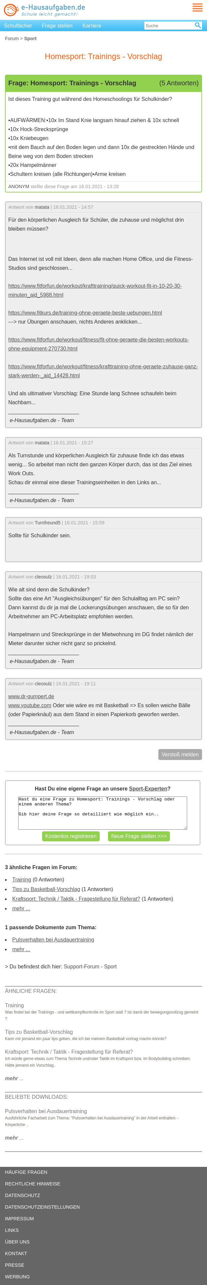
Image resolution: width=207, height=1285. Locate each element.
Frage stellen (57, 26)
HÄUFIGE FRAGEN (26, 1172)
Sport (110, 966)
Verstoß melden (180, 754)
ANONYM (18, 186)
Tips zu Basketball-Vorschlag (46, 889)
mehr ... (21, 908)
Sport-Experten (148, 789)
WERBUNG (17, 1276)
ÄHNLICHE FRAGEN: (31, 991)
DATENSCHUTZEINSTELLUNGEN (42, 1207)
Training (21, 879)
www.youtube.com (29, 705)
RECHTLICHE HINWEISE (32, 1183)
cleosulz (43, 576)
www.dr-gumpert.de (31, 696)
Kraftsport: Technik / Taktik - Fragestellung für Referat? (76, 899)
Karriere (91, 26)
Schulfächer (18, 26)
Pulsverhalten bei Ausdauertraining (53, 940)
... (14, 1078)
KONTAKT (16, 1253)
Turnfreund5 (48, 522)
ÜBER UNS (17, 1242)
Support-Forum (81, 966)
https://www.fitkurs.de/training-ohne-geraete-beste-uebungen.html (85, 313)
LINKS (12, 1230)
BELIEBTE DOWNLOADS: (36, 1097)
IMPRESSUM (19, 1218)
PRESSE (14, 1265)
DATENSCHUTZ (22, 1195)
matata (42, 207)
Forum (12, 38)
